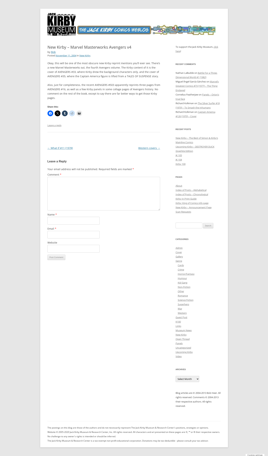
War (180, 308)
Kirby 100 (181, 164)
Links (178, 326)
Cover (179, 252)
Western (182, 313)
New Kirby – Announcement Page (194, 207)
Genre (179, 261)
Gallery (179, 256)
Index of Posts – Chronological (192, 194)
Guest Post (181, 317)
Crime (181, 269)
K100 (178, 321)
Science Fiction (185, 300)
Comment (54, 174)
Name (52, 214)
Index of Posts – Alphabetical (191, 190)
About (179, 185)
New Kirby (84, 55)
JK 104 (179, 159)
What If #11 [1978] (60, 148)
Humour (182, 278)
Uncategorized (183, 347)
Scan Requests (183, 211)
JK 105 (179, 155)
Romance (183, 295)
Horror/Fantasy (186, 274)
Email (51, 228)
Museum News (184, 330)
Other (181, 291)
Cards (181, 265)
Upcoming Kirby (184, 352)
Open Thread (183, 339)
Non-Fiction (184, 287)
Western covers (149, 148)
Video (179, 356)
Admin (179, 248)
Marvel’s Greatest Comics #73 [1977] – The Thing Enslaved (197, 86)
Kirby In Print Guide (186, 198)
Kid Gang (182, 282)
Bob (53, 52)
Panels (179, 343)
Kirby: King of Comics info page (192, 203)
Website (52, 242)
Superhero (183, 304)
